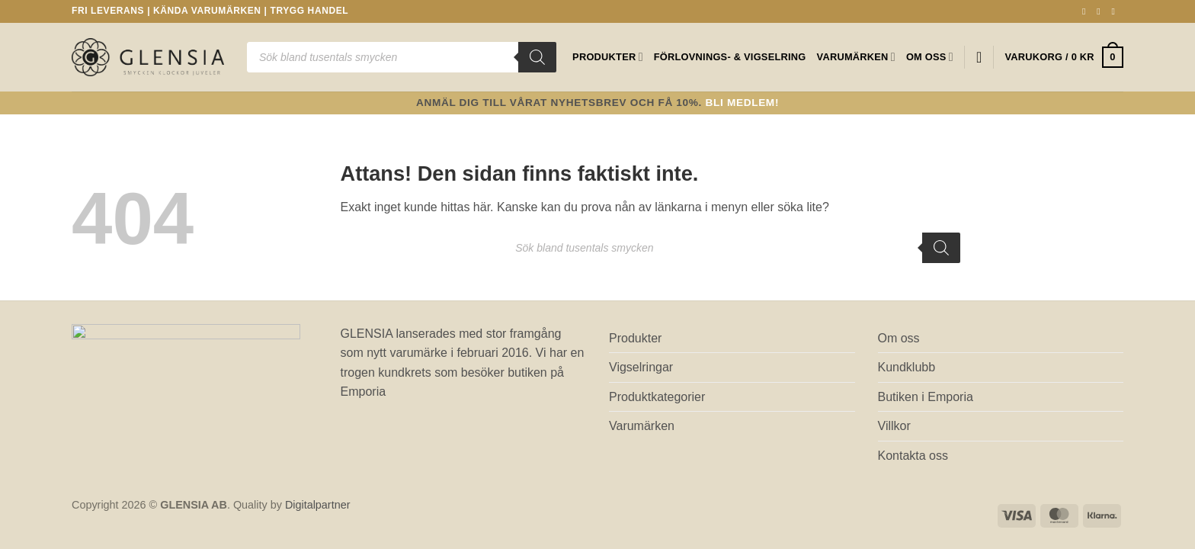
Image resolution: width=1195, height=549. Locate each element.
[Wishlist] (979, 57)
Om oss (929, 57)
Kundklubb (907, 367)
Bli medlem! (743, 102)
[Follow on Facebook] (1086, 11)
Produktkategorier (657, 396)
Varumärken (856, 57)
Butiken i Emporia (925, 396)
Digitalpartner (318, 505)
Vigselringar (641, 367)
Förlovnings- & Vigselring (730, 57)
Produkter (607, 57)
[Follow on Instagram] (1101, 11)
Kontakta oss (913, 455)
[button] (1063, 57)
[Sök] (537, 57)
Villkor (894, 425)
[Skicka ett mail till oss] (1115, 11)
